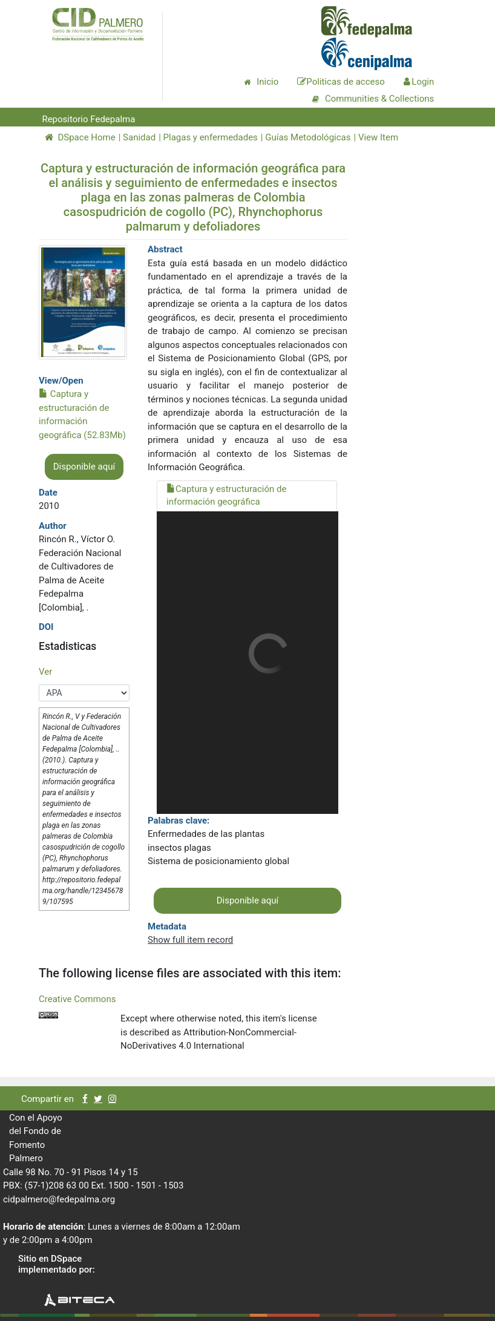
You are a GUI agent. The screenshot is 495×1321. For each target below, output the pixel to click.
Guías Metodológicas (307, 137)
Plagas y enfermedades (210, 137)
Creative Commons (77, 999)
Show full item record (190, 939)
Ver (45, 671)
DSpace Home (80, 137)
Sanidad (139, 137)
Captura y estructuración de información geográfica (226, 495)
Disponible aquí (84, 466)
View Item (378, 137)
